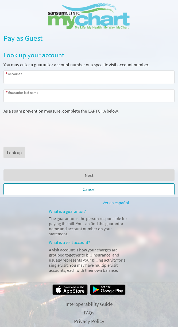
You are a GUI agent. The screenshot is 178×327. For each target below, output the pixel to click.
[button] (14, 152)
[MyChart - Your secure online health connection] (89, 16)
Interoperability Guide (89, 304)
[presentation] (44, 124)
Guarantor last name (23, 92)
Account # (15, 74)
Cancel (89, 189)
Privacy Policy (89, 321)
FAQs (89, 312)
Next (89, 175)
